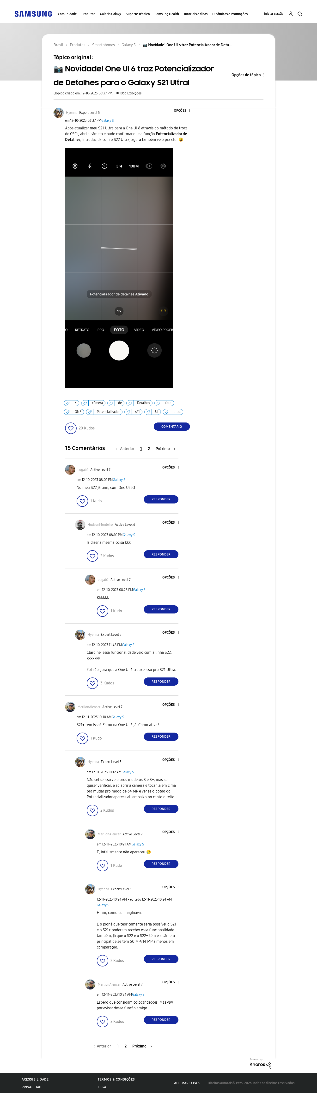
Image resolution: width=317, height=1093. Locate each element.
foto (168, 403)
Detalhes (143, 403)
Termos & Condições (116, 1079)
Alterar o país (187, 1083)
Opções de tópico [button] (246, 75)
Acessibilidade (35, 1079)
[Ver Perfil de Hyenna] (71, 113)
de (120, 403)
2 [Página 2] (149, 448)
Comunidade (67, 14)
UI (156, 412)
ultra (177, 412)
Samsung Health (167, 14)
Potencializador (108, 412)
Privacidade (33, 1087)
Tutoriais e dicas (195, 14)
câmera (97, 403)
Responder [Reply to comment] (161, 499)
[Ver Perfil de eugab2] (83, 470)
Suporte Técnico (138, 14)
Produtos (88, 14)
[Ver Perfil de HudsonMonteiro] (100, 525)
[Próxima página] (165, 449)
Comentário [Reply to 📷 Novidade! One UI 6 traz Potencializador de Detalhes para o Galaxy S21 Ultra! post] (171, 427)
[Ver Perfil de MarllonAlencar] (89, 707)
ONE (78, 412)
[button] (181, 111)
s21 (137, 412)
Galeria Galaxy (110, 14)
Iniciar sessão (274, 14)
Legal (103, 1087)
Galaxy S (107, 121)
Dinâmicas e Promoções (230, 14)
